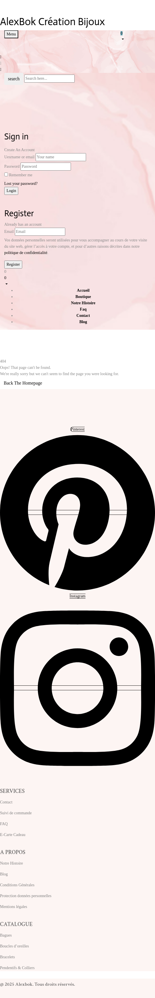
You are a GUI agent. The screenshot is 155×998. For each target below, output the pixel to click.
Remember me (20, 175)
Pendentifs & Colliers (17, 968)
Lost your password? (21, 183)
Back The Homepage (23, 383)
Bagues (6, 935)
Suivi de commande (16, 813)
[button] (136, 36)
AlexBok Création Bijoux (52, 21)
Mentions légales (13, 907)
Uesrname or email (19, 157)
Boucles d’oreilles (14, 946)
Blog (4, 874)
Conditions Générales (17, 885)
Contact (6, 802)
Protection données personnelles (25, 896)
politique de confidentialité (25, 253)
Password (12, 166)
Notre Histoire (11, 863)
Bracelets (7, 957)
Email (9, 231)
